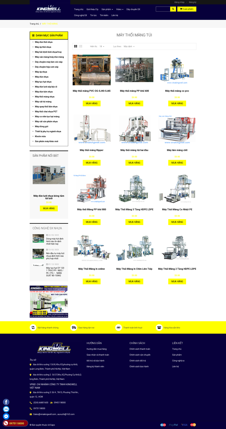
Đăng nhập (182, 2)
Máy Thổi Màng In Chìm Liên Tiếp (134, 269)
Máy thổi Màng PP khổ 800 (91, 209)
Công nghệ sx (178, 360)
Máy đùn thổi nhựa (43, 42)
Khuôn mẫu (40, 136)
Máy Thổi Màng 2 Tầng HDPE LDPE (177, 269)
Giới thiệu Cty (92, 9)
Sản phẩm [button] (107, 9)
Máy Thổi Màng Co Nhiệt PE (177, 209)
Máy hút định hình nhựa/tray (48, 52)
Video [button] (119, 9)
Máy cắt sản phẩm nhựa (46, 121)
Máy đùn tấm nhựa (44, 92)
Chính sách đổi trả (138, 360)
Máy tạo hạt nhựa (43, 82)
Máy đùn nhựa (41, 77)
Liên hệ (115, 15)
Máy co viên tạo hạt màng (47, 116)
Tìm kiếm (104, 15)
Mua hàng (92, 103)
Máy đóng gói (41, 126)
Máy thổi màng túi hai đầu (134, 150)
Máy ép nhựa (41, 72)
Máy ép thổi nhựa (43, 47)
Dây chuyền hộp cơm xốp (46, 67)
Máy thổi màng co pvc (177, 91)
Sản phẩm (177, 355)
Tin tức (93, 15)
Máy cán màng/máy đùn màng (49, 57)
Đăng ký (192, 2)
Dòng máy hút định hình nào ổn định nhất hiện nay (54, 241)
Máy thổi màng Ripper (91, 150)
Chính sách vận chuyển (140, 355)
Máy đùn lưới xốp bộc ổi (46, 87)
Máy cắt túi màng (43, 101)
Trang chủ (176, 349)
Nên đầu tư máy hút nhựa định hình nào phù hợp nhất (55, 256)
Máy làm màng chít (177, 150)
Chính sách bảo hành (139, 366)
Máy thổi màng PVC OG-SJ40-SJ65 (92, 91)
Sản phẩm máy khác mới (46, 141)
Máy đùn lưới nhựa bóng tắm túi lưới (48, 197)
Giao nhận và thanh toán (98, 355)
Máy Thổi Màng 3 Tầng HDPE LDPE (134, 209)
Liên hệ (175, 366)
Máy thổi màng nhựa (44, 96)
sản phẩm (186, 9)
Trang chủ (78, 9)
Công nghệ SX (80, 15)
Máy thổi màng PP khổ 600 (134, 91)
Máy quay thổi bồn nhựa (46, 106)
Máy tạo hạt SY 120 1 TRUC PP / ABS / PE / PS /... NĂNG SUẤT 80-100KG (55, 272)
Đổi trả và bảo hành (95, 360)
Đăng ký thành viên (95, 366)
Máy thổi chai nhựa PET (46, 111)
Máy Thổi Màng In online (91, 269)
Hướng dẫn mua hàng (97, 349)
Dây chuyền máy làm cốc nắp (48, 62)
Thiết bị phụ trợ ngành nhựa (48, 131)
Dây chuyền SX (133, 9)
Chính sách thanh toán (140, 349)
